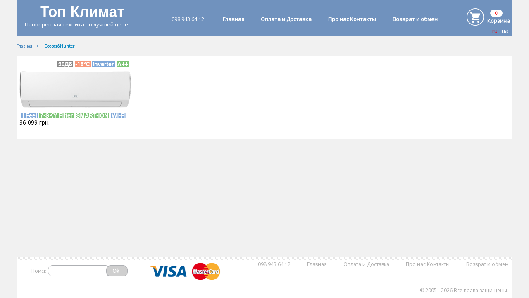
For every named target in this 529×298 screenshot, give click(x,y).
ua (505, 31)
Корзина (498, 20)
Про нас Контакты (352, 19)
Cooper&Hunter (59, 46)
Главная (233, 19)
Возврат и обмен (415, 19)
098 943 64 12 (188, 19)
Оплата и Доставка (286, 19)
